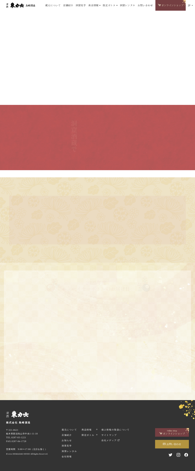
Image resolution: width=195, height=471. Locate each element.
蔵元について (53, 5)
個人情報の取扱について (115, 429)
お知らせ (67, 440)
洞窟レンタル (127, 5)
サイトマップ (109, 435)
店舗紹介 (68, 5)
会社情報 (67, 456)
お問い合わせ (145, 5)
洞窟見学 (81, 5)
